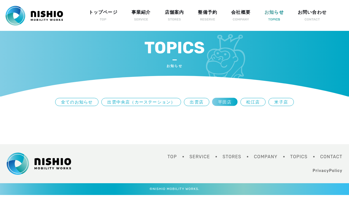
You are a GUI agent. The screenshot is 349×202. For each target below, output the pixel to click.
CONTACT (331, 156)
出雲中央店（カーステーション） (141, 102)
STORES (231, 156)
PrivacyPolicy (328, 170)
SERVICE (199, 156)
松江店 (253, 102)
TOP (172, 156)
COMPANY (265, 156)
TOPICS (299, 156)
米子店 (281, 102)
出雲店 (196, 102)
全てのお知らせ (77, 102)
